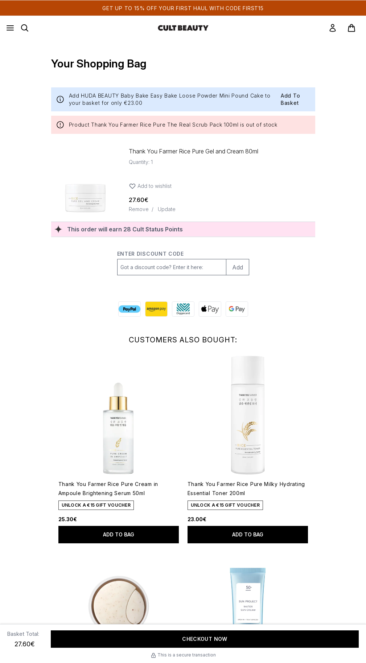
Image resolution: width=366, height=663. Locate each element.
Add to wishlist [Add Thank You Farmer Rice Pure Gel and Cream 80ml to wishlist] (150, 186)
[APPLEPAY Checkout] (210, 309)
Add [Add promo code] (237, 267)
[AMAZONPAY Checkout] (156, 309)
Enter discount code (150, 254)
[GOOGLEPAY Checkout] (237, 309)
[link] (332, 28)
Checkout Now (204, 639)
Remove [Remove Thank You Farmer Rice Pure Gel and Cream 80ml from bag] (139, 209)
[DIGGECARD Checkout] (183, 309)
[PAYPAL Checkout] (129, 309)
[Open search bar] (24, 28)
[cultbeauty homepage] (183, 28)
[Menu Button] (10, 28)
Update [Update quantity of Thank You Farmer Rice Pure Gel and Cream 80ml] (167, 209)
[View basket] (351, 28)
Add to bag (118, 534)
